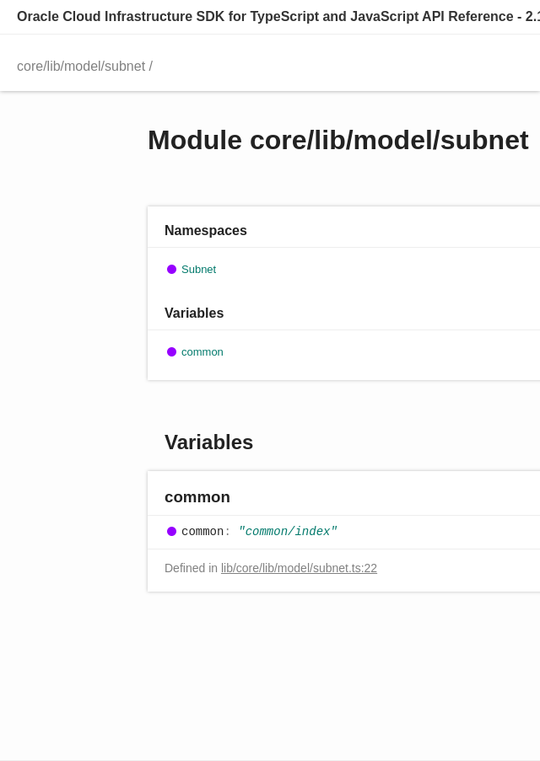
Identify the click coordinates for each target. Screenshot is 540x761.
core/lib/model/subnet (81, 66)
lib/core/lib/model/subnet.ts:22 (299, 568)
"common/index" (288, 532)
